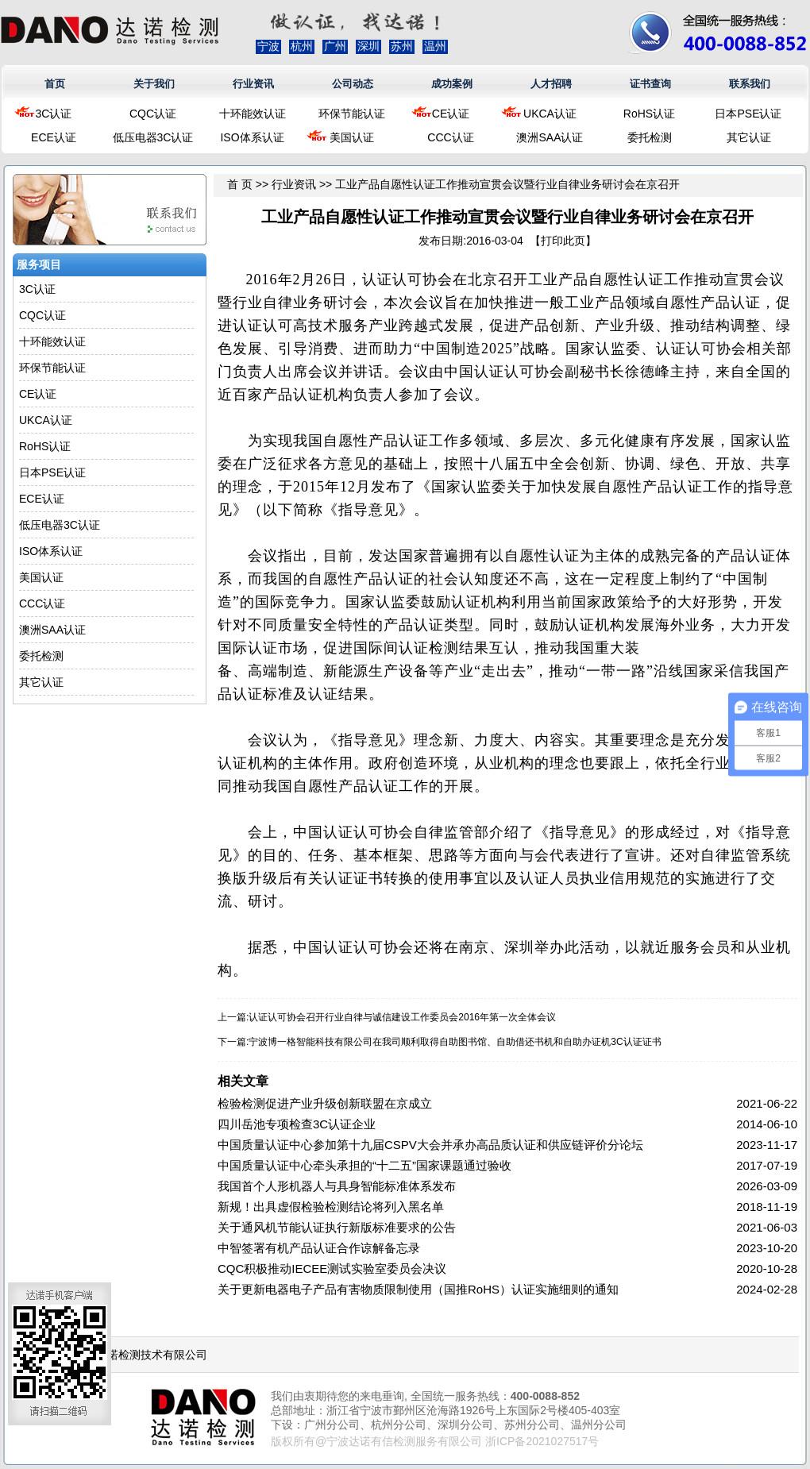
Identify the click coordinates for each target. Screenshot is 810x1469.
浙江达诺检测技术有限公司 (140, 1354)
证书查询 (650, 84)
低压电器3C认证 (153, 137)
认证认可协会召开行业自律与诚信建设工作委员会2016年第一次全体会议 (402, 1017)
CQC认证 (152, 113)
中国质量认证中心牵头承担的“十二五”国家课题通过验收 (364, 1165)
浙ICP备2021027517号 (542, 1441)
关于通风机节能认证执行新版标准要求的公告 (337, 1227)
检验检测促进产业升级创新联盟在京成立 (325, 1103)
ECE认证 (53, 137)
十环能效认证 (252, 113)
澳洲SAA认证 (549, 137)
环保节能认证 (351, 113)
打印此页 (563, 240)
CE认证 (450, 113)
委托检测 (649, 137)
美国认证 (352, 137)
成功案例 (451, 84)
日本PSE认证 (748, 113)
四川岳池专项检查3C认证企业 (297, 1124)
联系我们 (749, 84)
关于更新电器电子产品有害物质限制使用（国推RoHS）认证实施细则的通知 (418, 1289)
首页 (54, 84)
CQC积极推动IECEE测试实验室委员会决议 (332, 1268)
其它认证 (749, 137)
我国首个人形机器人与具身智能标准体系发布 (337, 1186)
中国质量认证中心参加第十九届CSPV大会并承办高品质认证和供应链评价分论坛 (430, 1144)
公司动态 (352, 84)
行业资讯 (253, 84)
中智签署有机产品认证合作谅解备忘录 (319, 1248)
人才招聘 (551, 84)
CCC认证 (450, 137)
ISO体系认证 (252, 137)
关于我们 (154, 84)
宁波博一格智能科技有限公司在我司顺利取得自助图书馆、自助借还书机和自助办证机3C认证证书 (455, 1041)
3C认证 (54, 113)
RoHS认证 (649, 113)
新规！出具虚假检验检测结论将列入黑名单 (331, 1206)
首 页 (240, 184)
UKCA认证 (550, 113)
